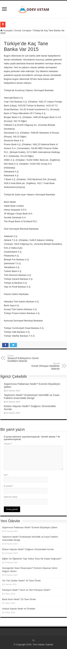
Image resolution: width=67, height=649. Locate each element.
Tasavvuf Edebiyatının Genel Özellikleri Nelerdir (25, 358)
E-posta (8, 486)
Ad (6, 475)
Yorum (8, 443)
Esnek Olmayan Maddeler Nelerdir (42, 366)
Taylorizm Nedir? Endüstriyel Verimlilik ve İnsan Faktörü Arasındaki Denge (32, 396)
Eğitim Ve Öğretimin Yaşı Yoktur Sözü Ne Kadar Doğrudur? (32, 558)
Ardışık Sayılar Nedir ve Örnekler (18, 608)
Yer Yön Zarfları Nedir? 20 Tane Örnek (21, 580)
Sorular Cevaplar (22, 30)
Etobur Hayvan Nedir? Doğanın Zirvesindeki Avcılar (28, 549)
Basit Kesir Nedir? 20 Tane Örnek (19, 599)
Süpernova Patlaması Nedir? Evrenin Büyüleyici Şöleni (29, 527)
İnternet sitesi (10, 497)
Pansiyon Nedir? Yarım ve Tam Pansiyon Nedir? (26, 590)
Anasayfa (6, 30)
